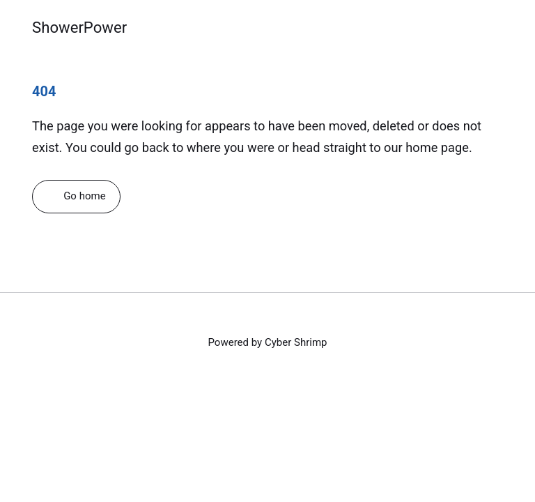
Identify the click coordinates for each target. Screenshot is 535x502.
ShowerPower (79, 27)
